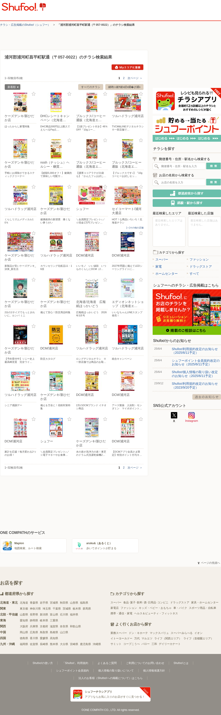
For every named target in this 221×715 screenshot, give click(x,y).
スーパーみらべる (182, 633)
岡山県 (24, 632)
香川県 (34, 638)
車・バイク (180, 608)
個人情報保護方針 (154, 670)
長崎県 (44, 644)
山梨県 (24, 614)
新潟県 (44, 614)
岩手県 (44, 602)
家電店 (114, 608)
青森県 (34, 602)
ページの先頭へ (209, 562)
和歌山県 (75, 626)
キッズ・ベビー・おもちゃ (155, 608)
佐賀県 (34, 644)
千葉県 (57, 608)
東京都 (24, 608)
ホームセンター (165, 273)
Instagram (191, 417)
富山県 (54, 614)
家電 (157, 266)
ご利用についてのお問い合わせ (145, 663)
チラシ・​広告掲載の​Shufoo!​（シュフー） (25, 24)
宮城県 (54, 602)
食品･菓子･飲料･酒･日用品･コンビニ (145, 602)
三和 (154, 644)
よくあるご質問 (107, 663)
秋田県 (64, 602)
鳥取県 (44, 632)
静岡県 (34, 620)
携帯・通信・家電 (121, 613)
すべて (193, 273)
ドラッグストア (199, 266)
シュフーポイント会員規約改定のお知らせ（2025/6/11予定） (196, 362)
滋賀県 (54, 626)
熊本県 (54, 644)
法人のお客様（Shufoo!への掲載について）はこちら (110, 678)
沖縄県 (97, 644)
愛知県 (24, 620)
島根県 (54, 632)
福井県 (74, 614)
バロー (145, 644)
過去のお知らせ (206, 397)
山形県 (74, 602)
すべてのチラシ (90, 87)
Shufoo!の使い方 (43, 663)
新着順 (12, 87)
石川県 (64, 614)
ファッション (198, 259)
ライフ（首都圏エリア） (198, 638)
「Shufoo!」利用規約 (75, 663)
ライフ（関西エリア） (168, 638)
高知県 (54, 638)
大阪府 (24, 626)
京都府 (44, 626)
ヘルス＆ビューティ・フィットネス (156, 613)
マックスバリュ (159, 633)
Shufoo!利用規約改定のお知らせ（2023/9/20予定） (195, 385)
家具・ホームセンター (204, 602)
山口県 (64, 632)
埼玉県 (47, 608)
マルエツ (146, 638)
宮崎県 (74, 644)
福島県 (84, 602)
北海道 (24, 602)
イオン (198, 633)
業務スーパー (118, 633)
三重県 (54, 620)
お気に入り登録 (33, 94)
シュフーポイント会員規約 (72, 670)
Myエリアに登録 (127, 67)
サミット (115, 644)
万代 (137, 638)
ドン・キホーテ (138, 633)
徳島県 (24, 638)
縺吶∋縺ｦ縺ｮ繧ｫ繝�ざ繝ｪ (124, 87)
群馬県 (87, 608)
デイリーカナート (170, 644)
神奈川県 (35, 608)
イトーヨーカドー (121, 638)
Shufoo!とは (181, 663)
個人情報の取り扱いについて (116, 670)
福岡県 (24, 644)
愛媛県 (44, 638)
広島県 (34, 632)
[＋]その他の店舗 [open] (135, 227)
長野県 (34, 614)
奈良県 (64, 626)
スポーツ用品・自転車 (202, 608)
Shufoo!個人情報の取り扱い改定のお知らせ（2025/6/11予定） (195, 373)
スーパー (160, 259)
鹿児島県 (85, 644)
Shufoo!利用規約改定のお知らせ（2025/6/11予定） (195, 350)
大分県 (64, 644)
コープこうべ (131, 644)
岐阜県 (44, 620)
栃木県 (77, 608)
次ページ (135, 78)
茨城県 (67, 608)
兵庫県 (34, 626)
